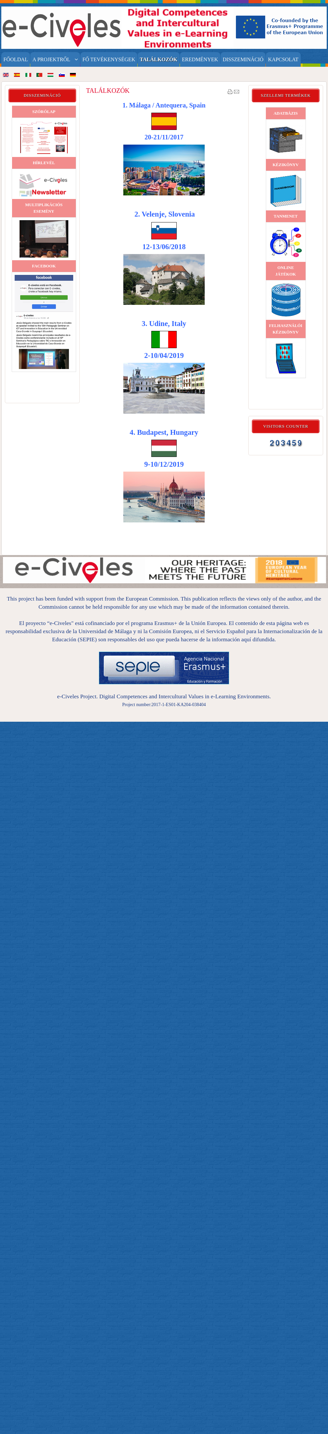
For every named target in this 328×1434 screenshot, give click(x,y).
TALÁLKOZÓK (108, 90)
